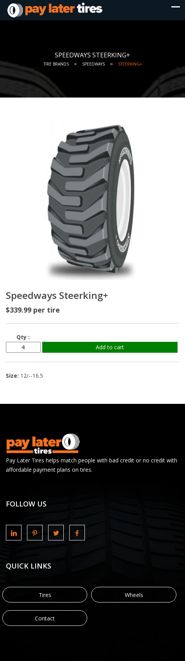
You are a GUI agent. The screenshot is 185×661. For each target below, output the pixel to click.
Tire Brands (56, 64)
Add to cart (110, 347)
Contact (45, 618)
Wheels (134, 595)
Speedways (93, 64)
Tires (45, 595)
